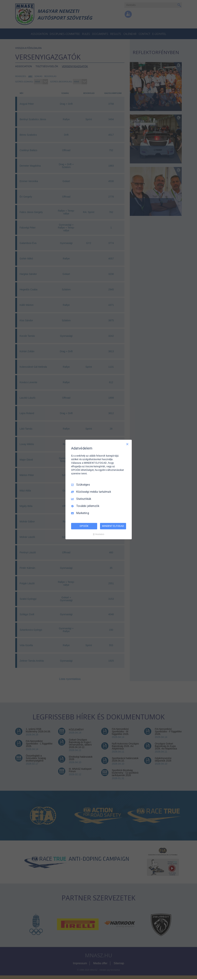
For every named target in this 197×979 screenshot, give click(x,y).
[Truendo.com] (98, 534)
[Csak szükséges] (127, 444)
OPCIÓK (84, 526)
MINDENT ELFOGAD (113, 526)
